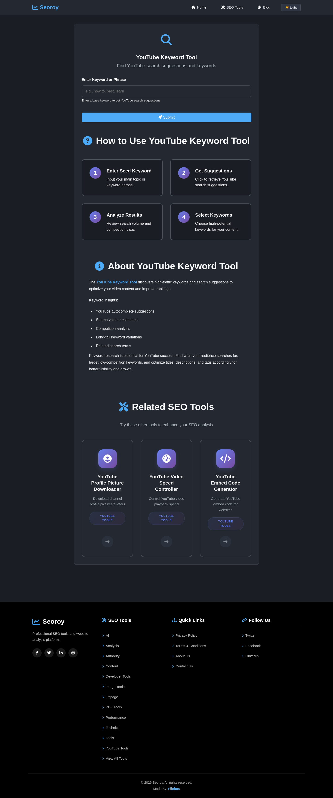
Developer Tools (116, 676)
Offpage (110, 697)
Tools (108, 738)
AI (105, 635)
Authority (111, 656)
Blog (264, 7)
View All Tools (114, 758)
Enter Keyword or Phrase (104, 80)
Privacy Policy (184, 635)
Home (199, 7)
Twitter (249, 635)
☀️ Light (291, 7)
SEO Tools (232, 7)
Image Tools (113, 687)
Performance (114, 717)
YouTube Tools (115, 748)
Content (110, 666)
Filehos (174, 789)
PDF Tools (112, 707)
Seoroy (45, 7)
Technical (111, 728)
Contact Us (182, 666)
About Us (181, 656)
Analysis (110, 646)
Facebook (251, 646)
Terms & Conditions (189, 646)
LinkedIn (250, 656)
